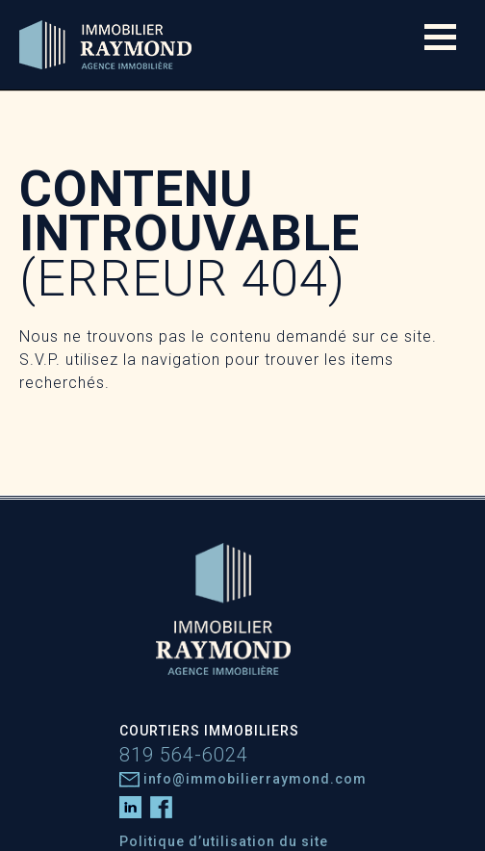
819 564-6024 (183, 754)
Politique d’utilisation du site (223, 841)
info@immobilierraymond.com (243, 779)
